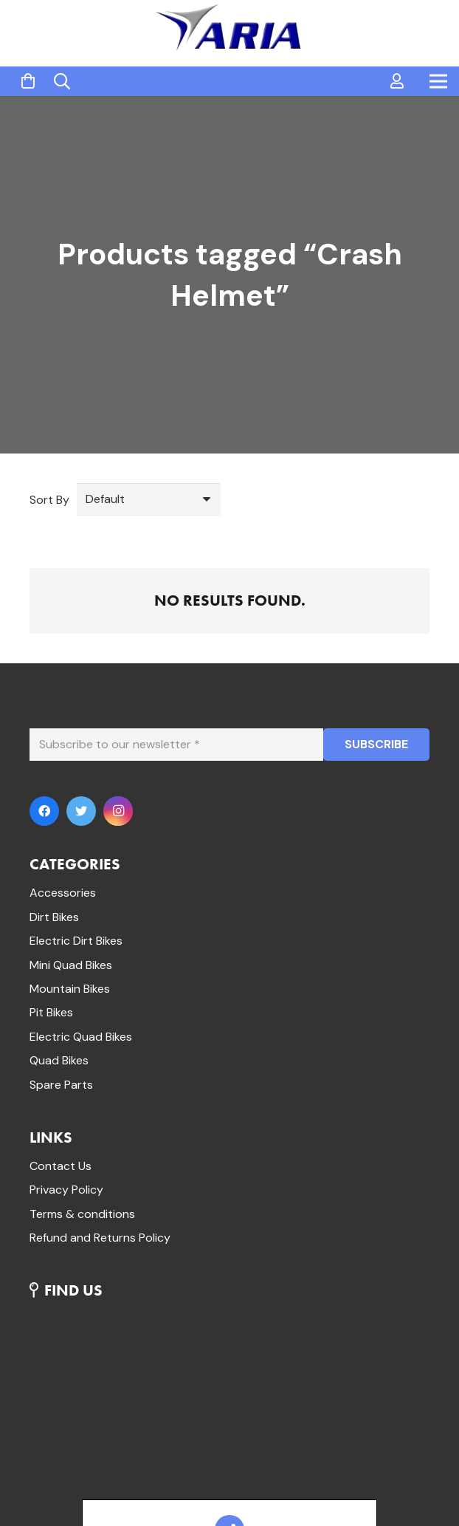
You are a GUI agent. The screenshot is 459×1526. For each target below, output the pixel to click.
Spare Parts (61, 1084)
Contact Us (61, 1166)
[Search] (62, 81)
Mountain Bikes (70, 988)
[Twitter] (81, 811)
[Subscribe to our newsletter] (176, 745)
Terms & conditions (82, 1214)
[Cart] (28, 81)
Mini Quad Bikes (71, 965)
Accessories (63, 892)
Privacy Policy (66, 1189)
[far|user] (397, 81)
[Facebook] (44, 811)
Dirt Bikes (54, 917)
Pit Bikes (51, 1012)
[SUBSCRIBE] (376, 745)
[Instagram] (118, 811)
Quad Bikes (59, 1060)
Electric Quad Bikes (81, 1036)
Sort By (49, 499)
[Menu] (438, 81)
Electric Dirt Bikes (76, 940)
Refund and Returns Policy (100, 1237)
